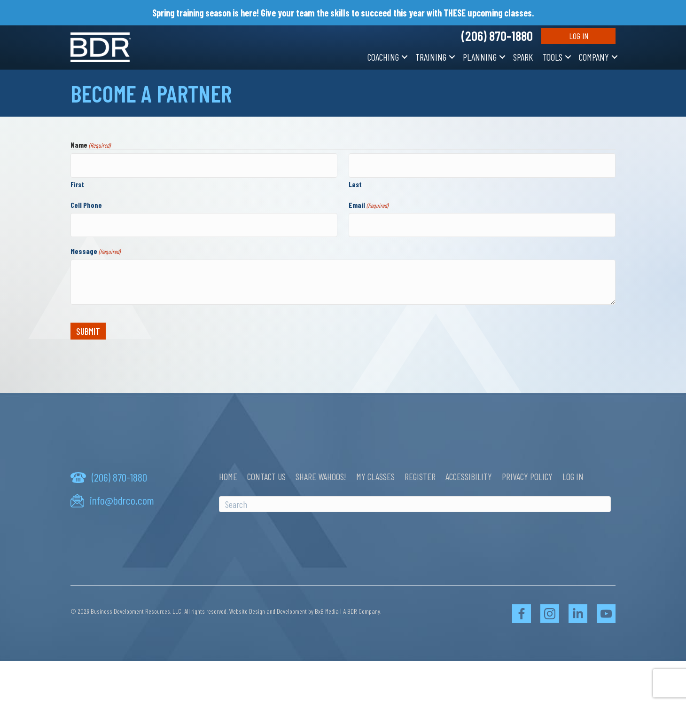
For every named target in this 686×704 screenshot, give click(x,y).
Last (355, 182)
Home (228, 472)
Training (430, 57)
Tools (552, 57)
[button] (404, 57)
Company (594, 57)
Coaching (383, 57)
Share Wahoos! (321, 472)
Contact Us (266, 472)
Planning (480, 57)
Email (368, 202)
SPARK (523, 57)
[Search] (415, 500)
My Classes (375, 472)
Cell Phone (86, 202)
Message (95, 247)
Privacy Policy (527, 472)
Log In (578, 36)
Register (420, 472)
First (77, 182)
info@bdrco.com (122, 496)
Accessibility (468, 472)
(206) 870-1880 (497, 36)
